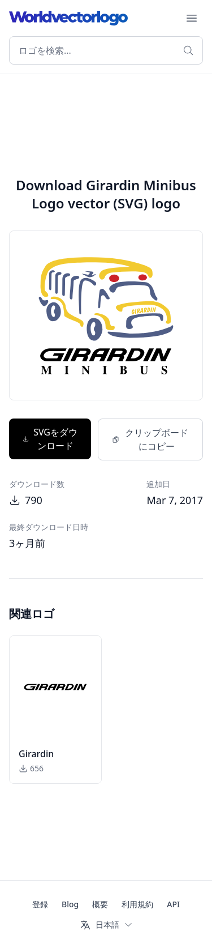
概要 (100, 904)
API (173, 904)
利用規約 (137, 904)
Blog (70, 904)
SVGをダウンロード (50, 439)
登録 (40, 904)
